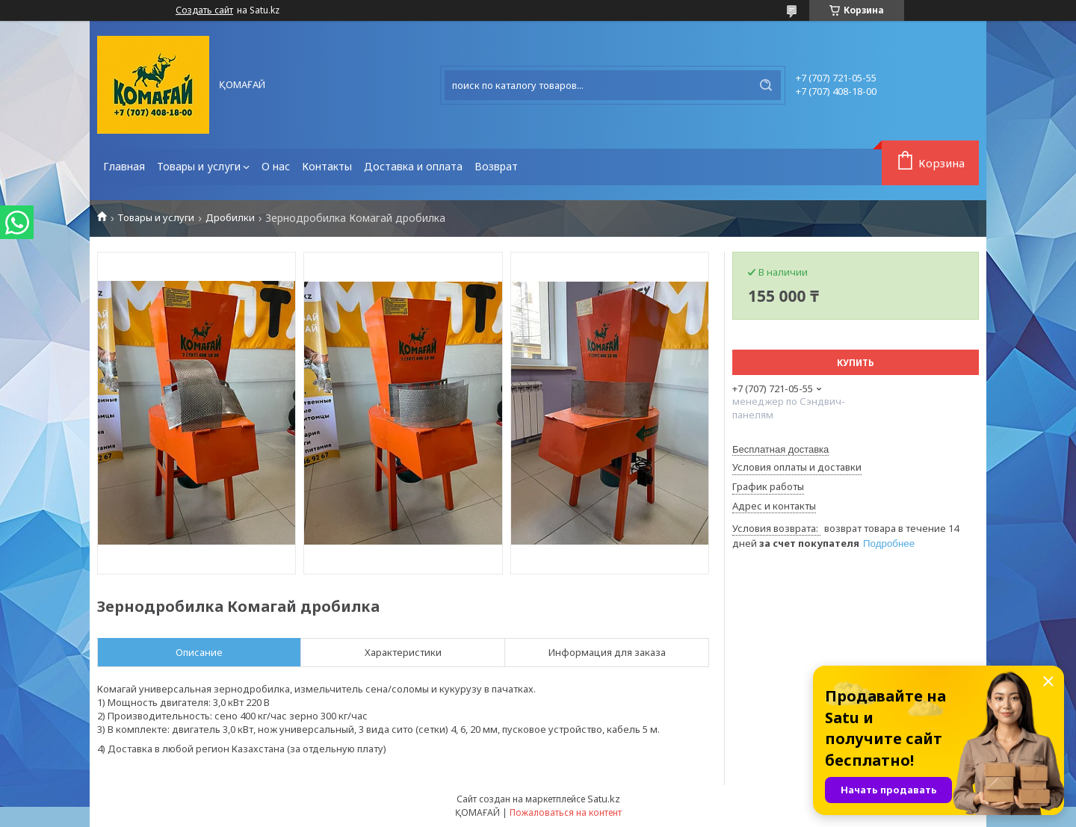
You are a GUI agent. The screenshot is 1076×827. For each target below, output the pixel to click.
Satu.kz (603, 798)
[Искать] (766, 85)
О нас (276, 166)
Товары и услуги (199, 166)
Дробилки (230, 217)
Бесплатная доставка (780, 449)
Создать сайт (204, 10)
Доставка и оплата (413, 166)
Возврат (496, 166)
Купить (855, 362)
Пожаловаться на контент (566, 812)
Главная (124, 166)
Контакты (327, 166)
